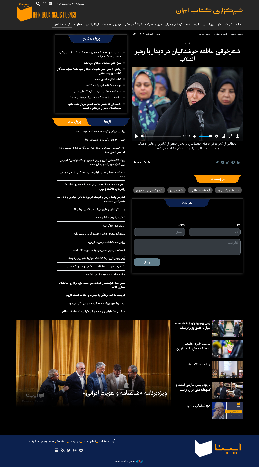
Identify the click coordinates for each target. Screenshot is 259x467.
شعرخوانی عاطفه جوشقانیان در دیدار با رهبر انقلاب (187, 55)
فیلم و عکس (62, 24)
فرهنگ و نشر (133, 24)
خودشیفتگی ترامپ (198, 405)
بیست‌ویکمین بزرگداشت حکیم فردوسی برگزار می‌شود (96, 303)
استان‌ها (78, 24)
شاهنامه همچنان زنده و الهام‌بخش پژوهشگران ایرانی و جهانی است (92, 174)
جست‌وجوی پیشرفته (41, 441)
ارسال (147, 262)
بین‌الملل (208, 24)
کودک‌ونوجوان (174, 24)
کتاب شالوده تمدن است (108, 79)
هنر (220, 24)
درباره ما (75, 441)
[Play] (137, 136)
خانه (238, 24)
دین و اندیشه (153, 24)
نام (239, 224)
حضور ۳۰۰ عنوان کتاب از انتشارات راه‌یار (104, 140)
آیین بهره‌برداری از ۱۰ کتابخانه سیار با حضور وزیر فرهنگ (96, 258)
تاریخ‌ (197, 24)
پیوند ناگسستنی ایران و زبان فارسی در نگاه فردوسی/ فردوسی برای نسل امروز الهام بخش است (92, 162)
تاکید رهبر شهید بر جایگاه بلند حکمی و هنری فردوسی (96, 266)
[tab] (107, 122)
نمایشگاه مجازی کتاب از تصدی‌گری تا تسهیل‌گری (99, 234)
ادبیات (229, 24)
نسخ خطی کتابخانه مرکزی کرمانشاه (102, 63)
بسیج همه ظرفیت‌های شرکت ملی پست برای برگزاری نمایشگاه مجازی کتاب (92, 285)
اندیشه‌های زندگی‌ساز (114, 225)
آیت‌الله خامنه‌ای (200, 190)
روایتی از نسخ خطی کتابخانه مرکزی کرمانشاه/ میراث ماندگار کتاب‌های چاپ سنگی (89, 71)
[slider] (161, 136)
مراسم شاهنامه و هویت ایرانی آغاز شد (105, 274)
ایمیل (181, 224)
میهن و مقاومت (112, 24)
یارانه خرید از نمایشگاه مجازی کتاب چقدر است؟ (95, 97)
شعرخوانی (176, 190)
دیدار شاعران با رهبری (149, 190)
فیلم (187, 43)
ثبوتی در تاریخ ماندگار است (110, 217)
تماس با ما (89, 441)
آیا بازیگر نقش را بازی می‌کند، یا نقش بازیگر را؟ (99, 209)
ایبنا (209, 11)
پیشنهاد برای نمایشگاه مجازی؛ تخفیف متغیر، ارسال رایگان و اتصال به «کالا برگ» (90, 54)
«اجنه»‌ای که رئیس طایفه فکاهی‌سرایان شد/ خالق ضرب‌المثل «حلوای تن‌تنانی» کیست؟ (94, 106)
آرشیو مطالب (107, 441)
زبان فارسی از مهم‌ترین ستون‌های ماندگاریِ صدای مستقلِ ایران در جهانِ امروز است (91, 150)
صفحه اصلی (237, 34)
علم (188, 24)
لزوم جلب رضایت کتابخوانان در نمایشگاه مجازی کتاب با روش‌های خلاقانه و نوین (95, 186)
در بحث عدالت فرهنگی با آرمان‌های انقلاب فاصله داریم (95, 295)
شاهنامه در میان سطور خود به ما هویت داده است (99, 250)
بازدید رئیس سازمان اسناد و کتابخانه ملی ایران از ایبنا (193, 387)
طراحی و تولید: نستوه (129, 461)
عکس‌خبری (204, 34)
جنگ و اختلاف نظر (198, 364)
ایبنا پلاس (92, 24)
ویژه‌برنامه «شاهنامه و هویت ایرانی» (106, 242)
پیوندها (61, 441)
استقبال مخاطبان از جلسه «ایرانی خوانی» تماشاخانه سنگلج (93, 311)
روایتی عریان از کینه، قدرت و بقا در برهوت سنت (99, 131)
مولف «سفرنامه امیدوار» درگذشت (103, 85)
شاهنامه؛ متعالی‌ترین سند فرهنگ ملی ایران (97, 91)
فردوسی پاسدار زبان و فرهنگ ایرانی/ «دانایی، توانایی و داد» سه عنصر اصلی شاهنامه (91, 199)
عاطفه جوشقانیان (228, 190)
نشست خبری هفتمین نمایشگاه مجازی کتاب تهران (193, 346)
